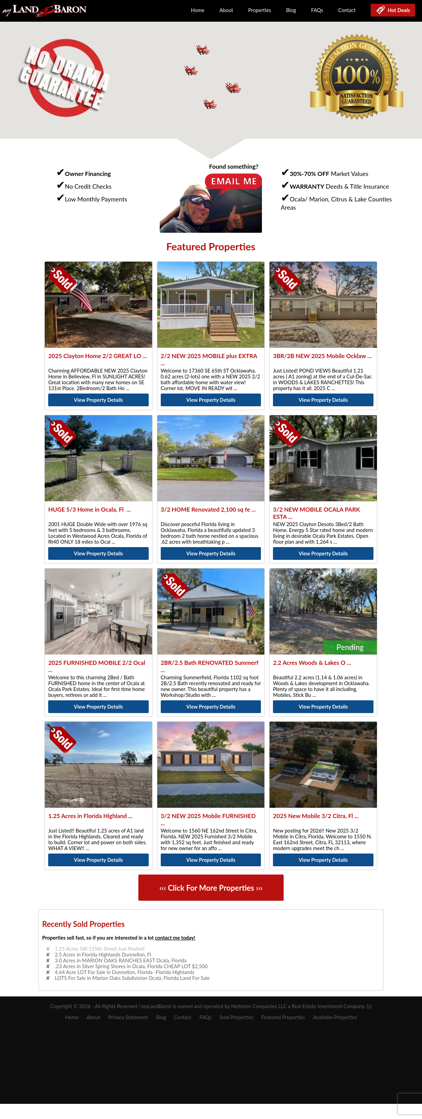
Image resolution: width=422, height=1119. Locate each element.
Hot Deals (397, 10)
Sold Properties (236, 1017)
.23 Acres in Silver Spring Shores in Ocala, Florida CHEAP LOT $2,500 (131, 966)
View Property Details (98, 400)
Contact (347, 10)
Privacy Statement (128, 1017)
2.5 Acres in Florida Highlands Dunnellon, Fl (103, 955)
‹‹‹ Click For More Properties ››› (211, 887)
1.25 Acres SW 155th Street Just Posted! (100, 949)
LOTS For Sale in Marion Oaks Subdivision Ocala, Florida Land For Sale (132, 978)
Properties (259, 10)
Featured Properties (283, 1017)
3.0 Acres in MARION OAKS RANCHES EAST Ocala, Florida (121, 960)
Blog (291, 10)
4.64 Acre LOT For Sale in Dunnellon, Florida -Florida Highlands (124, 972)
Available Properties (335, 1017)
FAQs (317, 10)
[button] (234, 88)
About (226, 10)
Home (197, 10)
